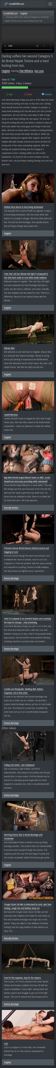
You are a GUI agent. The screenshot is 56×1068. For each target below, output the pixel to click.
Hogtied (23, 13)
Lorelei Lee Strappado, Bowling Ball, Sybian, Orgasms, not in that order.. (23, 691)
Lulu (6, 1043)
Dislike (28, 94)
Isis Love (39, 71)
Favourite (47, 94)
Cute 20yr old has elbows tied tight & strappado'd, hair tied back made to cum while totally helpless (26, 276)
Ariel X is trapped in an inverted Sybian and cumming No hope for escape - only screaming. (27, 620)
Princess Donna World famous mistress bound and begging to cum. (26, 550)
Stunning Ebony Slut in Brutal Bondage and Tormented (23, 837)
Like (9, 94)
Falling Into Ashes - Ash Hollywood (19, 765)
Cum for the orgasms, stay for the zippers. (22, 978)
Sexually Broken (11, 508)
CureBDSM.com (14, 4)
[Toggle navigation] (50, 4)
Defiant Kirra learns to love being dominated (23, 207)
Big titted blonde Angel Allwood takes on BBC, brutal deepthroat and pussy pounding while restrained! (27, 479)
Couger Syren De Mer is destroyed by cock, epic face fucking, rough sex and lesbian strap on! (27, 906)
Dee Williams (26, 71)
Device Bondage (11, 578)
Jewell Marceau (11, 415)
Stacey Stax (9, 348)
